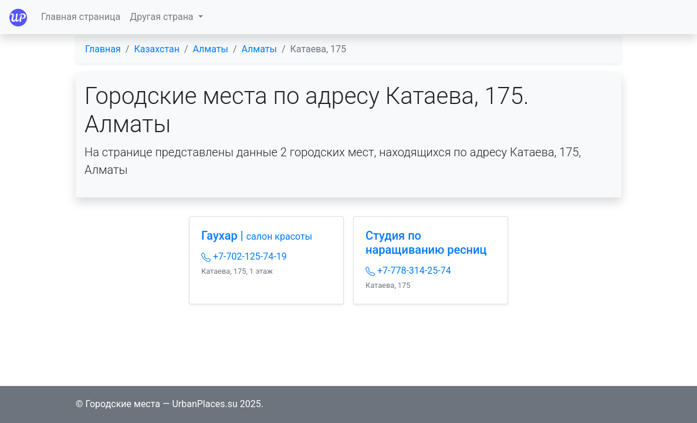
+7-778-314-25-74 (408, 270)
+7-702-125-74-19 (244, 256)
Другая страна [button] (162, 16)
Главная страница (80, 16)
